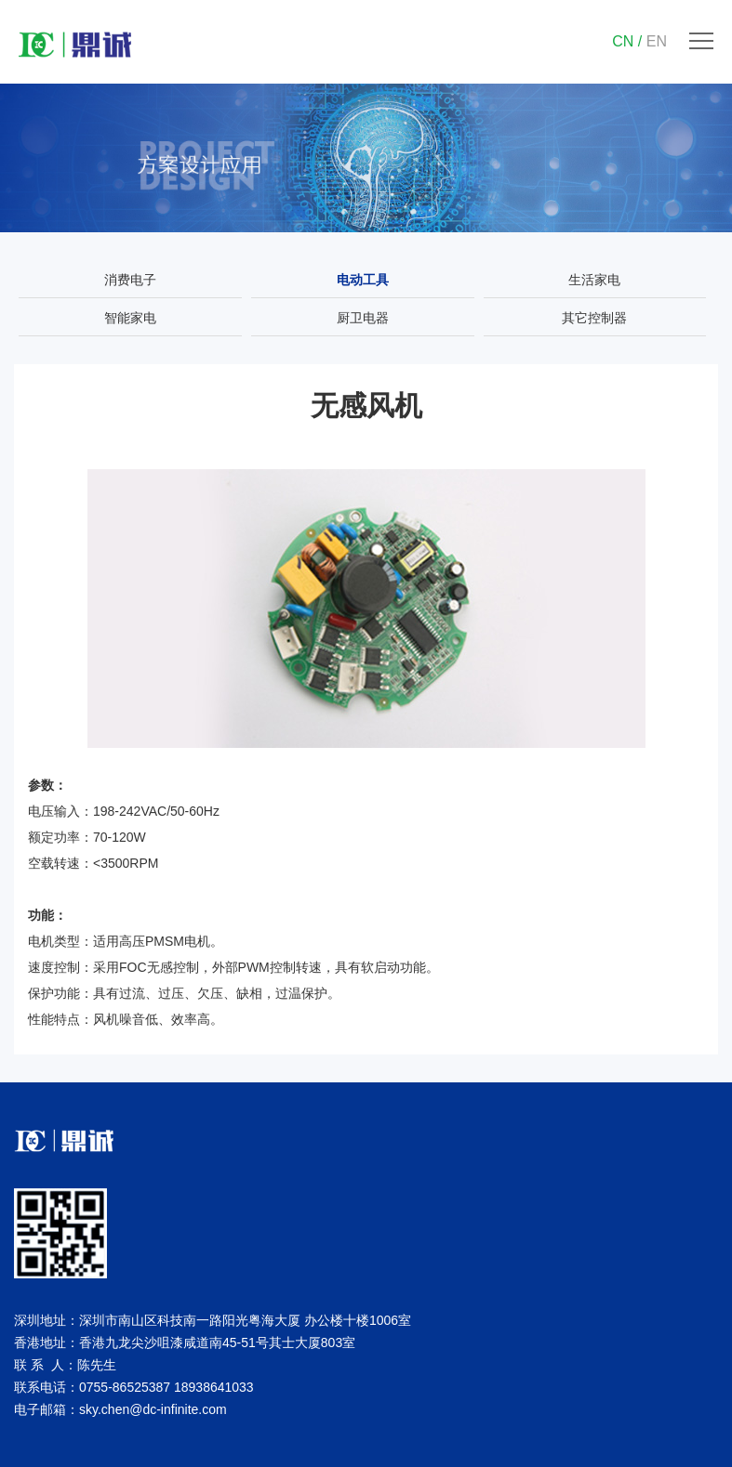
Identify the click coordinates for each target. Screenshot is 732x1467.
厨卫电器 (363, 317)
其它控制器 (594, 317)
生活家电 (594, 279)
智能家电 (130, 317)
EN (656, 41)
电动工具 (363, 279)
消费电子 (130, 279)
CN (622, 41)
